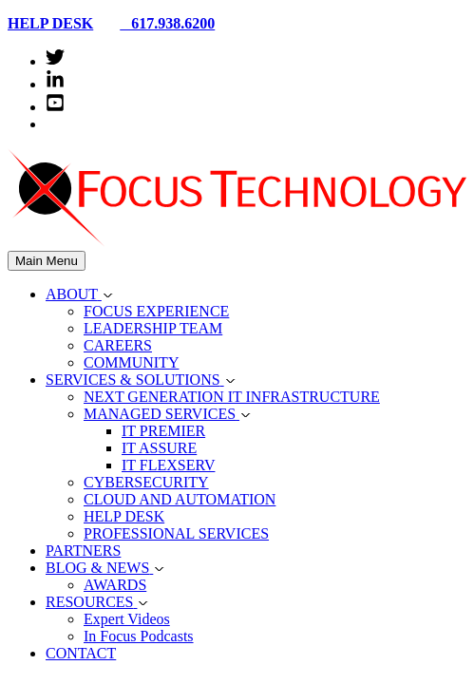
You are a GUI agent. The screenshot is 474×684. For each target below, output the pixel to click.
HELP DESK (50, 23)
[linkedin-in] (55, 84)
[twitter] (55, 61)
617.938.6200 (159, 23)
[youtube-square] (55, 107)
